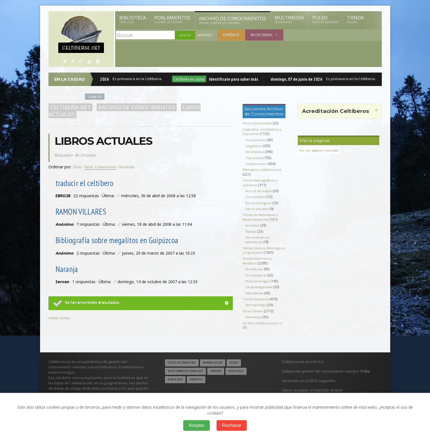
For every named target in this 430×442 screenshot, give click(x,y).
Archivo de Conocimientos (232, 20)
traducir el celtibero (83, 176)
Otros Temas (253, 315)
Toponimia (254, 157)
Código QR (96, 96)
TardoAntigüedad (260, 291)
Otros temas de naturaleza (258, 239)
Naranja (67, 261)
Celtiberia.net (69, 107)
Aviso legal (247, 376)
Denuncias (254, 321)
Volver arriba (59, 310)
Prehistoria (254, 273)
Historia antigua (258, 285)
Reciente (131, 159)
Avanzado (205, 35)
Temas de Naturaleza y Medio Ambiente (262, 217)
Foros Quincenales (258, 123)
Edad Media (255, 297)
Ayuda (243, 368)
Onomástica (255, 151)
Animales (253, 225)
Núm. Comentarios (103, 159)
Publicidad (176, 385)
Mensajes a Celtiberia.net (264, 169)
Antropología (256, 309)
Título (78, 159)
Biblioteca (132, 19)
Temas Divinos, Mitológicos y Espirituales (264, 250)
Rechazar (231, 425)
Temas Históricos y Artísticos (258, 265)
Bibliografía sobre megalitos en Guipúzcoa (114, 232)
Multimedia (289, 19)
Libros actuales (201, 107)
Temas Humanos (257, 303)
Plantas (251, 231)
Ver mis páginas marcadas (321, 150)
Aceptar (196, 425)
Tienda (355, 19)
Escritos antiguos (259, 203)
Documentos (256, 196)
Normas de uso (220, 368)
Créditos (224, 376)
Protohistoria (256, 279)
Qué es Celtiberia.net (184, 368)
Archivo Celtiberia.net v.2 (263, 327)
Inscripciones (256, 140)
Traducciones (256, 163)
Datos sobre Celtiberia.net (189, 376)
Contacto (199, 385)
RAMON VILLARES (80, 204)
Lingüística (254, 145)
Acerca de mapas (259, 191)
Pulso (325, 19)
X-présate (232, 34)
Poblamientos (172, 19)
